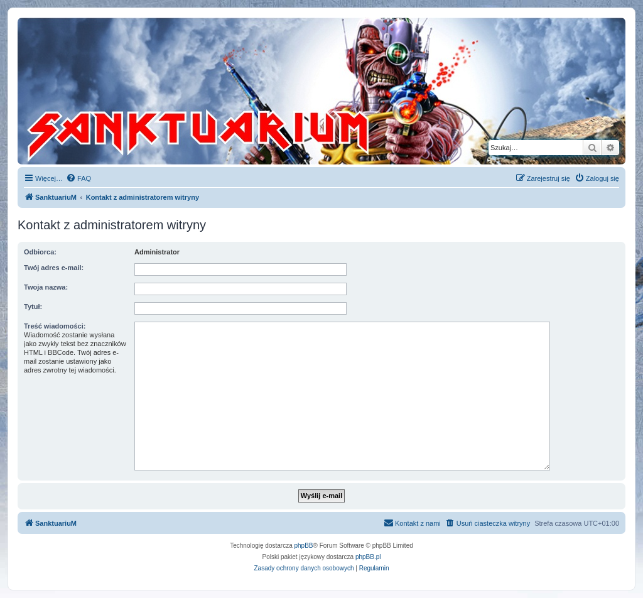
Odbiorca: (40, 252)
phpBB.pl (368, 556)
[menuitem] (78, 178)
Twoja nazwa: (46, 287)
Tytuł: (33, 306)
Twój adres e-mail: (54, 267)
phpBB (303, 545)
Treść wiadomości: (54, 326)
